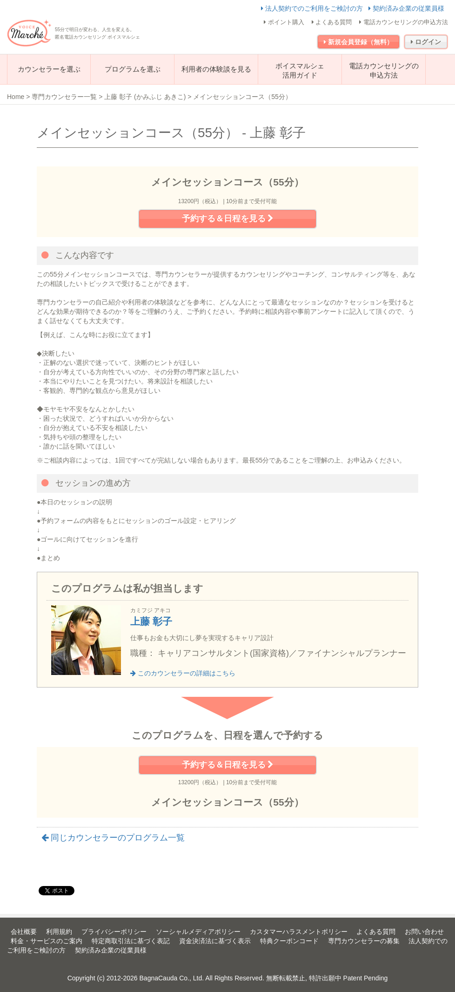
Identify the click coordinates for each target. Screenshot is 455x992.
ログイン (426, 42)
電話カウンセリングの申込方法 (403, 22)
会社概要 (24, 931)
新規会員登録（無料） (358, 42)
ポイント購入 (284, 22)
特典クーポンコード (289, 941)
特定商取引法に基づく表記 (131, 941)
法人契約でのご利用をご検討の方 (313, 8)
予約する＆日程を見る (228, 218)
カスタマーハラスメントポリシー (299, 931)
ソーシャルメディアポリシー (198, 931)
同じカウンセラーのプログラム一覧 (113, 837)
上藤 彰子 (151, 621)
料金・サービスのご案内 (46, 941)
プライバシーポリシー (114, 931)
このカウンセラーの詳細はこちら (182, 673)
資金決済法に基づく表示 (215, 941)
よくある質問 (332, 22)
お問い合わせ (424, 931)
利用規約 (59, 931)
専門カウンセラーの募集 (364, 941)
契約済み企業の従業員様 (406, 8)
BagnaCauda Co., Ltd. (172, 978)
